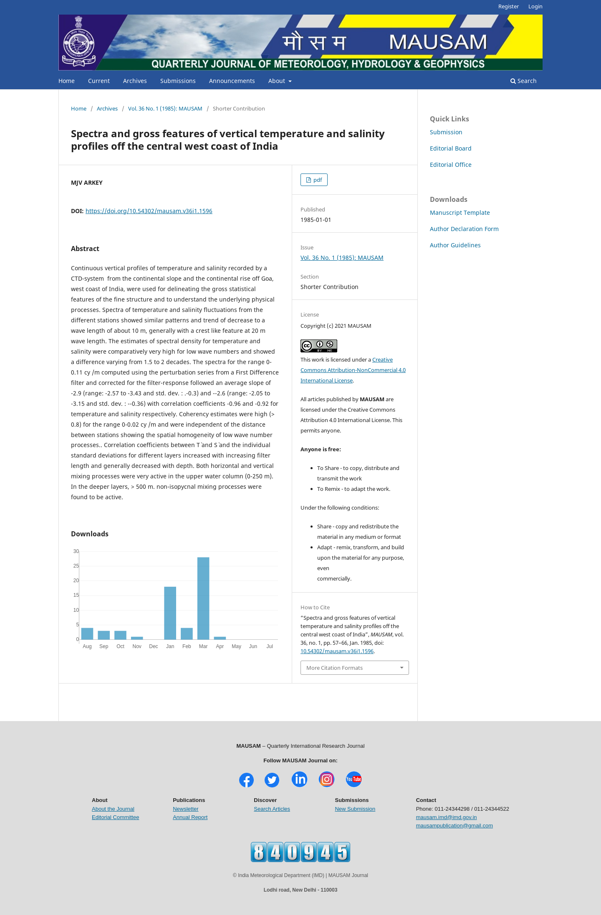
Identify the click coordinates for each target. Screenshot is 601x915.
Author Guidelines (455, 245)
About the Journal (113, 809)
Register (508, 6)
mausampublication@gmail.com (454, 825)
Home (66, 81)
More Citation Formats (334, 667)
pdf (317, 180)
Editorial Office (451, 164)
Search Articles (272, 809)
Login (535, 6)
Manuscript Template (460, 212)
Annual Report (190, 817)
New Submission (355, 809)
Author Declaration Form (464, 229)
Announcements (232, 81)
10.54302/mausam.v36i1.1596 (337, 651)
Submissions (178, 81)
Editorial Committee (115, 817)
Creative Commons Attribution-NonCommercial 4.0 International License (353, 370)
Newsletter (185, 809)
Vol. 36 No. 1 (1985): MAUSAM (165, 108)
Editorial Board (451, 148)
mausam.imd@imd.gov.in (446, 817)
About (277, 81)
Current (99, 81)
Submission (446, 132)
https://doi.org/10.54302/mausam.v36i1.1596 (149, 211)
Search (523, 81)
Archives (135, 81)
